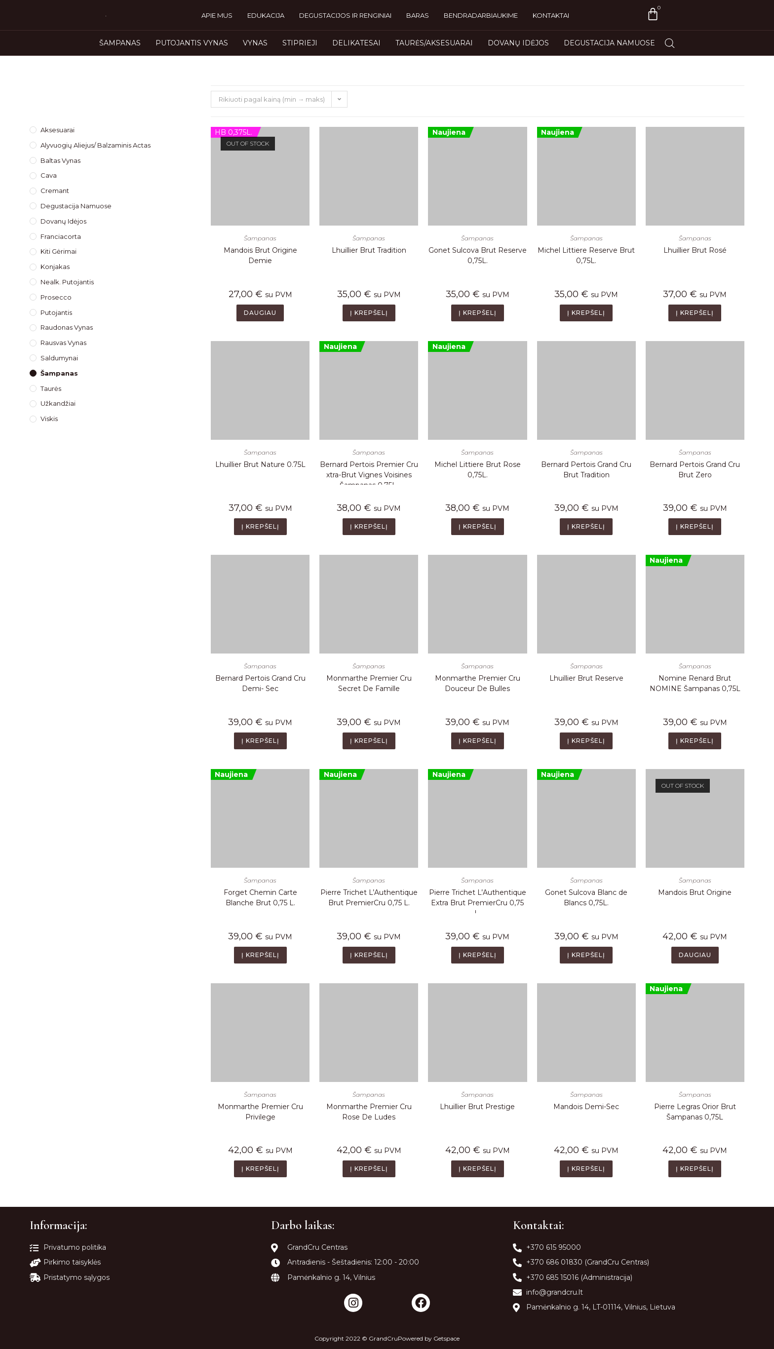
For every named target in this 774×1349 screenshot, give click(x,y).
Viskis (49, 419)
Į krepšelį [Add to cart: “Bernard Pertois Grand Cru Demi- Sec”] (260, 740)
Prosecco (56, 297)
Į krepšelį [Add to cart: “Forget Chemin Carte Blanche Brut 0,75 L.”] (260, 955)
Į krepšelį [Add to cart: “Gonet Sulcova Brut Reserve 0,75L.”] (478, 312)
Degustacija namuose (609, 43)
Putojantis (56, 312)
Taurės (50, 388)
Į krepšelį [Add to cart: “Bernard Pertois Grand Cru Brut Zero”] (695, 526)
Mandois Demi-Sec (586, 1106)
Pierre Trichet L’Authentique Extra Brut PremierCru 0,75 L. (477, 900)
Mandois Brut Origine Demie (260, 255)
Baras (417, 15)
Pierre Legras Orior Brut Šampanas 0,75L (695, 1111)
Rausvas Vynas (63, 343)
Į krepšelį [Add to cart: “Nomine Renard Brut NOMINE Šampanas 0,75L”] (695, 740)
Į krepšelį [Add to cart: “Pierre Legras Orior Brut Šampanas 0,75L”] (695, 1168)
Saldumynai (59, 358)
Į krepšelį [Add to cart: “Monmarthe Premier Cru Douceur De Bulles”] (478, 740)
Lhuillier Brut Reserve (586, 678)
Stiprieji (299, 43)
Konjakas (55, 266)
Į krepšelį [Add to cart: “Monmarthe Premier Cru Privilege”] (260, 1168)
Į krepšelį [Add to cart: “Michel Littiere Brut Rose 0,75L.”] (478, 526)
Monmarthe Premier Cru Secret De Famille (369, 683)
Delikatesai (356, 43)
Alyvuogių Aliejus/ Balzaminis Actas (95, 145)
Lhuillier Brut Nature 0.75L (260, 464)
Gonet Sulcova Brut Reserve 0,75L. (477, 255)
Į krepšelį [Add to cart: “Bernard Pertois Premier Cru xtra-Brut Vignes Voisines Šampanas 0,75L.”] (369, 526)
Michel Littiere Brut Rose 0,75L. (477, 469)
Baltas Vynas (60, 160)
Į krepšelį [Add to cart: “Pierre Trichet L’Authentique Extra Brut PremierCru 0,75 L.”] (478, 955)
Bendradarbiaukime (481, 15)
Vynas (255, 43)
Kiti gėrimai (58, 251)
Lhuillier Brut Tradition (369, 250)
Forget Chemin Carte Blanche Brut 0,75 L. (260, 897)
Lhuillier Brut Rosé (695, 250)
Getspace (446, 1338)
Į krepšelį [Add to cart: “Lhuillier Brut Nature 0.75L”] (260, 526)
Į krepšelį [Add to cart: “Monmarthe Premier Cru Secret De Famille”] (369, 740)
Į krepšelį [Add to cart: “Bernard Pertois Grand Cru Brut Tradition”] (586, 526)
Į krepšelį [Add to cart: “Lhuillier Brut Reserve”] (586, 740)
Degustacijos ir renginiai (345, 15)
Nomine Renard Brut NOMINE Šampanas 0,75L (695, 683)
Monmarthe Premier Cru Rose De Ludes (369, 1111)
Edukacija (265, 15)
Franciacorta (60, 236)
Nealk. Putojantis (67, 282)
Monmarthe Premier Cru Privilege (260, 1111)
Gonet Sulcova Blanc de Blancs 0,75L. (586, 897)
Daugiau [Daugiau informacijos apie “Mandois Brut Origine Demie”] (260, 312)
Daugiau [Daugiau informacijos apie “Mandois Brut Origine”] (695, 955)
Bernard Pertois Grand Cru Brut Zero (695, 469)
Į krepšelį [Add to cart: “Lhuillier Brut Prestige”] (478, 1168)
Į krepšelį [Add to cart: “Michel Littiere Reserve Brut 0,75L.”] (586, 312)
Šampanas (120, 43)
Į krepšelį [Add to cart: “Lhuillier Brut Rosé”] (695, 312)
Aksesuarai (57, 130)
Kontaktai (551, 15)
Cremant (54, 190)
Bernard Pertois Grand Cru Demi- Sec (260, 683)
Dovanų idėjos (518, 43)
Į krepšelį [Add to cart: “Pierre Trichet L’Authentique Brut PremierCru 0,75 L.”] (369, 955)
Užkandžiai (58, 403)
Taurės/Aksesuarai (434, 43)
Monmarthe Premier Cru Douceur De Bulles (477, 683)
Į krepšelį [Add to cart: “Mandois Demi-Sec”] (586, 1168)
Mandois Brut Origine (695, 892)
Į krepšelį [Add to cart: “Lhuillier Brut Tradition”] (369, 312)
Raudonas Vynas (66, 327)
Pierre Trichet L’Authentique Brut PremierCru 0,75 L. (369, 897)
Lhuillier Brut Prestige (477, 1106)
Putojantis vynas (191, 43)
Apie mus (216, 15)
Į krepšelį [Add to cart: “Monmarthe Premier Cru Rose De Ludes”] (369, 1168)
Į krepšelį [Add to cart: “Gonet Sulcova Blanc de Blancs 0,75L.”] (586, 955)
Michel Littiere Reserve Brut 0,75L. (586, 255)
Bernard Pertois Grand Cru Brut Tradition (586, 469)
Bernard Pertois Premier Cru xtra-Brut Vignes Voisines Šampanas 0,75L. (369, 472)
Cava (48, 175)
